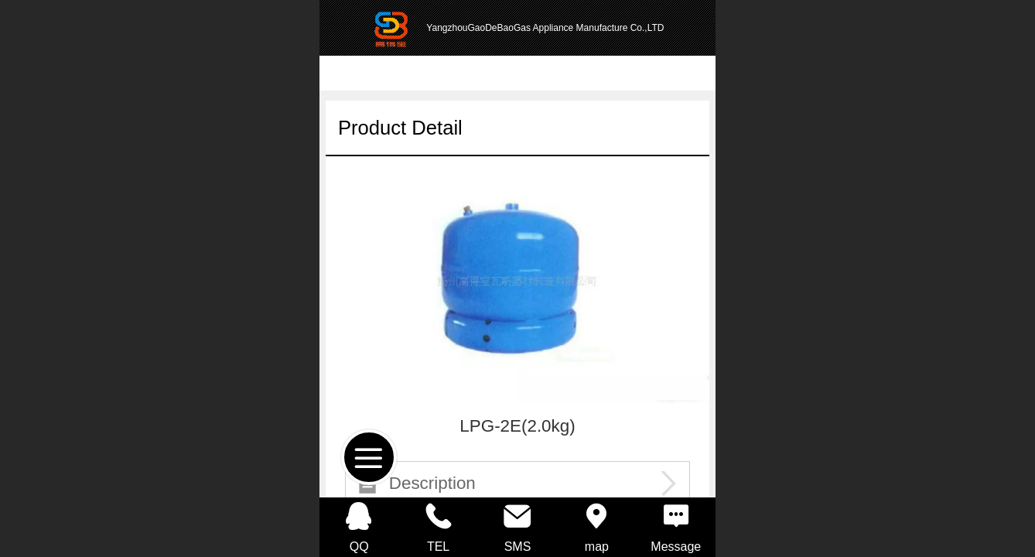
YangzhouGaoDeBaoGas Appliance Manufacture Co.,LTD (545, 27)
